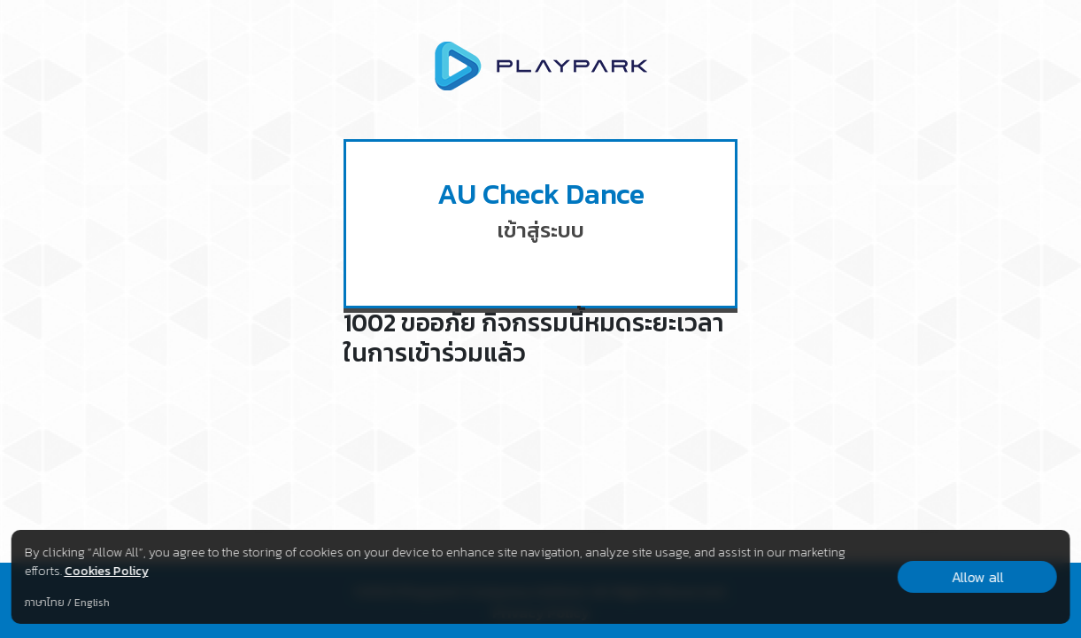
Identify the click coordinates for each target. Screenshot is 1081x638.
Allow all (977, 576)
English (91, 603)
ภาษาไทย (44, 603)
